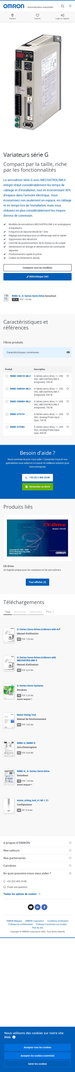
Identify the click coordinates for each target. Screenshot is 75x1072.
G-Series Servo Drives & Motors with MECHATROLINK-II (36, 801)
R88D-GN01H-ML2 (20, 376)
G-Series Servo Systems (30, 828)
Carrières (9, 1008)
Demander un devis (37, 486)
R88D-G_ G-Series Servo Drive (34, 296)
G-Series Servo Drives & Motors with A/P (38, 771)
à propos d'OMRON (16, 985)
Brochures (20, 754)
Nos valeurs (11, 993)
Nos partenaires (14, 1000)
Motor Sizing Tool (26, 857)
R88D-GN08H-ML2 (20, 401)
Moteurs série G (12, 694)
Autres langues (24, 841)
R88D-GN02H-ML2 (20, 388)
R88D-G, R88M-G (26, 885)
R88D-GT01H (17, 414)
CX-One (7, 630)
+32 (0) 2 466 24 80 (37, 477)
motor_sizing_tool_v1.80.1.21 (33, 942)
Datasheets (36, 754)
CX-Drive (8, 566)
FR (14, 299)
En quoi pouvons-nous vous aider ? (27, 1016)
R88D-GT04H (17, 427)
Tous (7, 754)
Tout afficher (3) (37, 710)
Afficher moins (37, 724)
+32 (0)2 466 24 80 (15, 1023)
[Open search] (62, 6)
